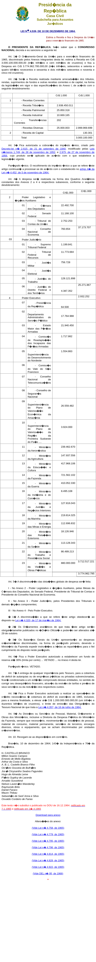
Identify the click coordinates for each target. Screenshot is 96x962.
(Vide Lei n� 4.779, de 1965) (48, 834)
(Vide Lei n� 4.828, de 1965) (48, 860)
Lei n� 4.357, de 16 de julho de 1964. (59, 707)
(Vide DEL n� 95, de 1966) (48, 873)
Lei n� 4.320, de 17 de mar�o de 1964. (38, 620)
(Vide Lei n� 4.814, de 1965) (48, 853)
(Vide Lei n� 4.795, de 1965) (48, 840)
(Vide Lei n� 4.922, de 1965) (48, 867)
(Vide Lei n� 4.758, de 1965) (48, 827)
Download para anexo (48, 815)
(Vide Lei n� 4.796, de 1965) (48, 847)
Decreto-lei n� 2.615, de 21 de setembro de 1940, (34, 148)
